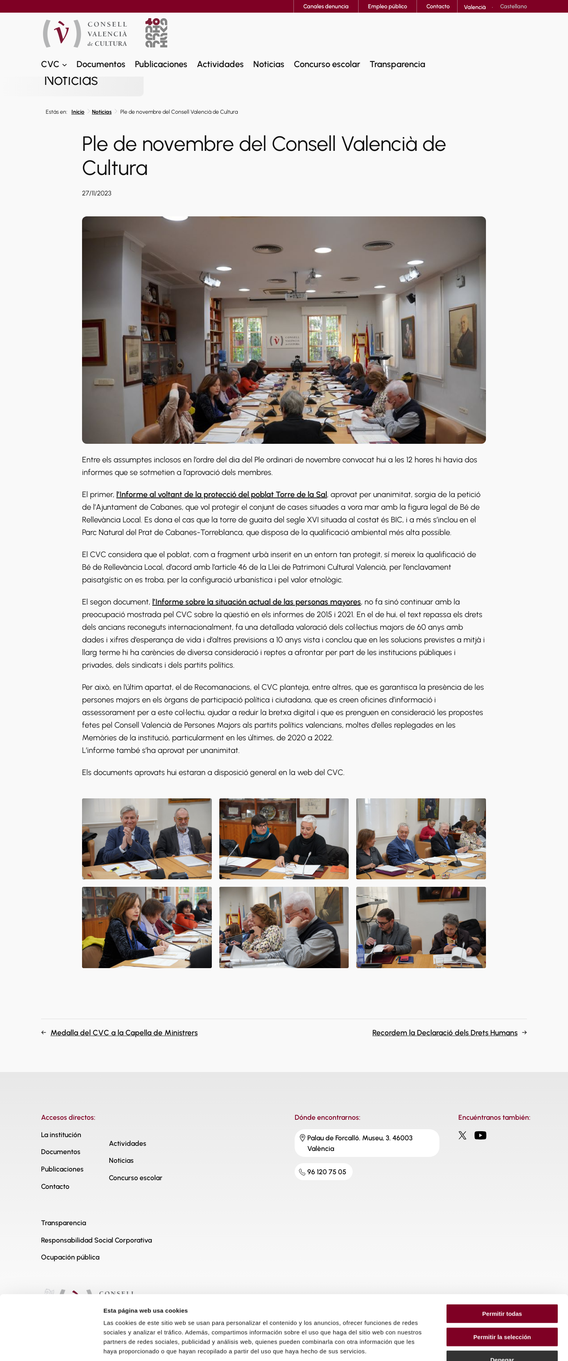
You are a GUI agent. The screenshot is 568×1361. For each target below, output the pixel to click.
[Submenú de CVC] (64, 64)
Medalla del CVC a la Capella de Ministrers (124, 1032)
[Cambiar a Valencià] (475, 7)
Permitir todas (502, 1264)
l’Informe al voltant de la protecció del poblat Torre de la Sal (221, 494)
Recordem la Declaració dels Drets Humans (445, 1032)
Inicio (77, 112)
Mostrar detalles (427, 1345)
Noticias (102, 112)
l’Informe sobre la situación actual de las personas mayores (256, 601)
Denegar (502, 1310)
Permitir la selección (502, 1287)
